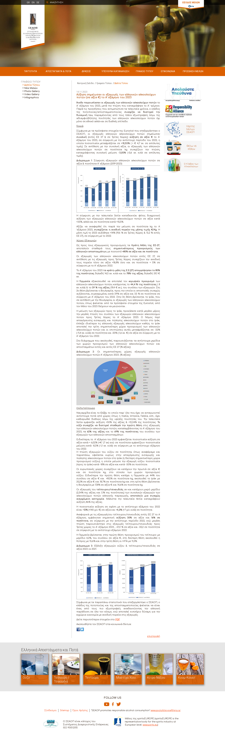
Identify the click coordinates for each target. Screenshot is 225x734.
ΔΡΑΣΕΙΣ (86, 71)
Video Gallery (31, 94)
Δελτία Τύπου (32, 85)
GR (28, 2)
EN (33, 2)
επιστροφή (153, 636)
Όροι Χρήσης (80, 710)
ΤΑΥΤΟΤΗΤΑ (30, 71)
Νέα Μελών (31, 88)
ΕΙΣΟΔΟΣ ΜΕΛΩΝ (191, 2)
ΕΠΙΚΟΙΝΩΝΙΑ (168, 71)
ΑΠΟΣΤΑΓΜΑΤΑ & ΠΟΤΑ (58, 71)
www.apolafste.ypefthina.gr (166, 710)
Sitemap (64, 710)
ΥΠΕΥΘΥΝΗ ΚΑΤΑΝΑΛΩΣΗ (115, 71)
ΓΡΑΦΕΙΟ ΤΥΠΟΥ (144, 71)
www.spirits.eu (150, 725)
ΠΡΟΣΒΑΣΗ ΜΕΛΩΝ (193, 71)
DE (38, 2)
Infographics (31, 97)
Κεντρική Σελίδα (85, 83)
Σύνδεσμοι (50, 710)
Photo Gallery (32, 91)
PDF (117, 619)
